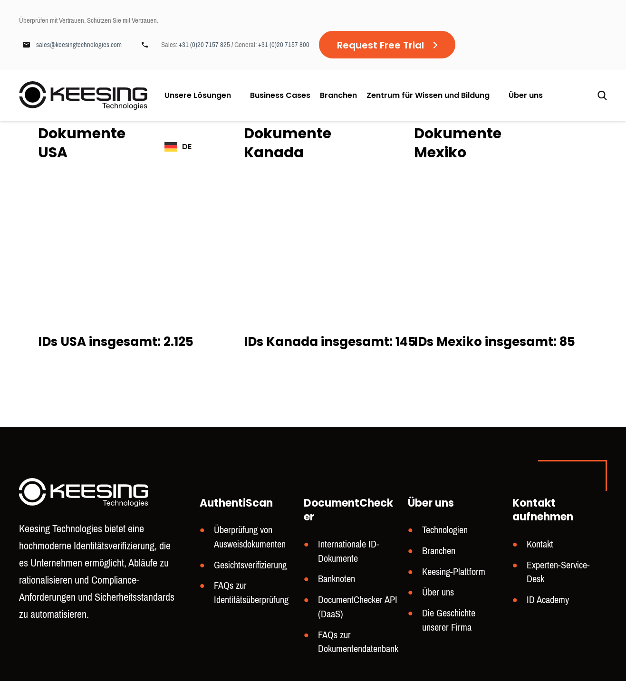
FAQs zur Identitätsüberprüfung (251, 593)
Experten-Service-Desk (558, 572)
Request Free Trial (380, 45)
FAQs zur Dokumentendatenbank (358, 642)
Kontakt (540, 544)
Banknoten (336, 579)
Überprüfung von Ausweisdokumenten (250, 537)
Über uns (526, 95)
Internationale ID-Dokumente (348, 551)
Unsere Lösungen (197, 95)
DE (187, 146)
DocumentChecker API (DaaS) (357, 607)
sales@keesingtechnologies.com (79, 44)
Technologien (445, 530)
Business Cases (280, 95)
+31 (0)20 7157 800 (283, 44)
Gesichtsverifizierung (250, 565)
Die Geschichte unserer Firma (448, 620)
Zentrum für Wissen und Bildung (428, 95)
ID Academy (548, 600)
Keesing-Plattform (453, 572)
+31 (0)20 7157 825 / (206, 44)
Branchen (338, 95)
